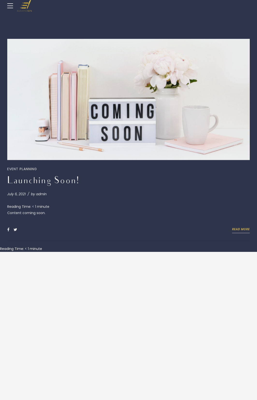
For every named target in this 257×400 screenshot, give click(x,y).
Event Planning (22, 169)
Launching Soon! (43, 182)
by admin (39, 194)
